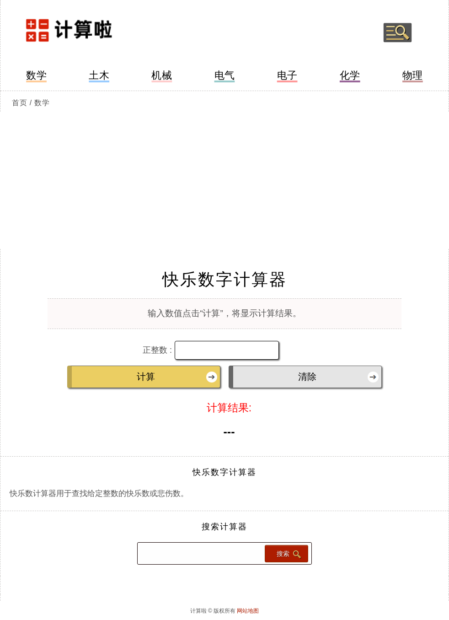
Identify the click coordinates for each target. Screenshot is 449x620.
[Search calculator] (200, 553)
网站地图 (248, 611)
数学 (36, 75)
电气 (224, 75)
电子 (287, 75)
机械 (161, 75)
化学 (350, 75)
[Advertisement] (224, 180)
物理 (412, 75)
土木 (99, 75)
